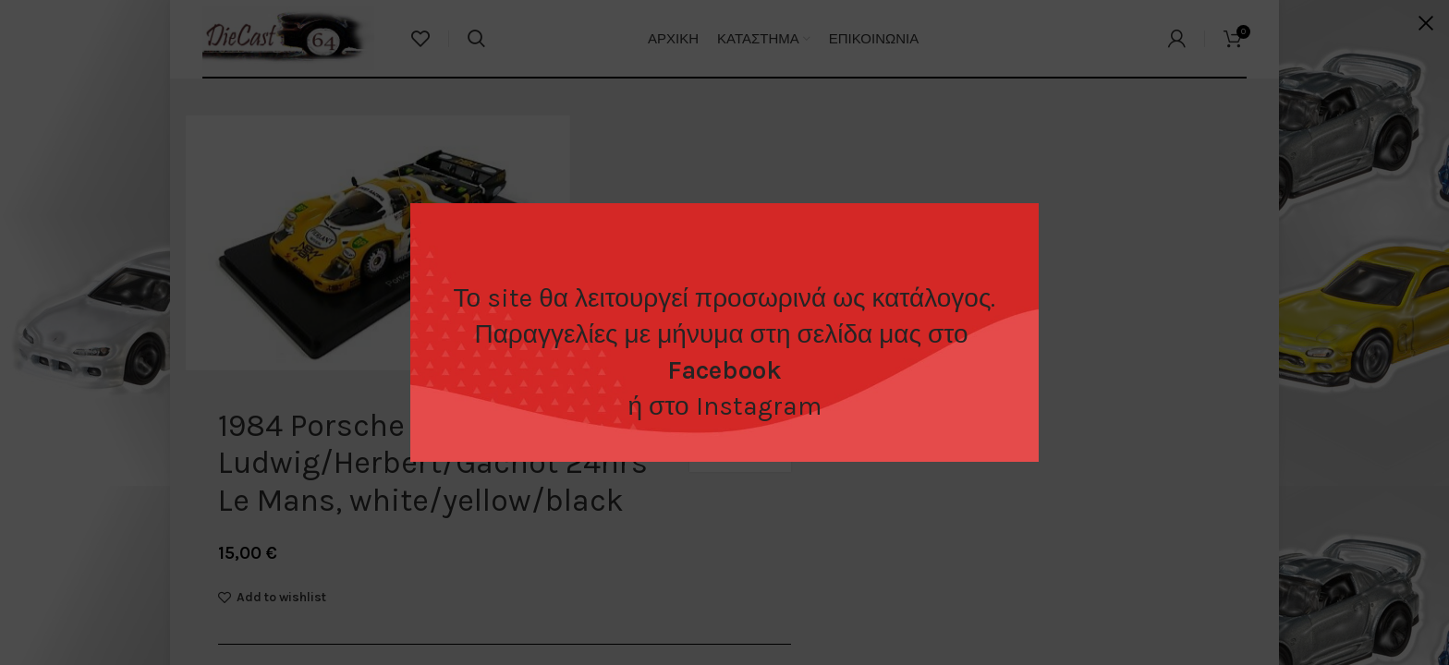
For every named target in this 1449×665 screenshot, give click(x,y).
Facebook (724, 370)
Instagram (759, 406)
